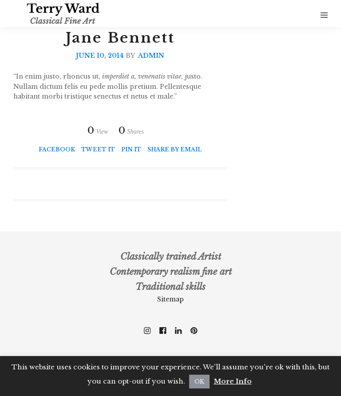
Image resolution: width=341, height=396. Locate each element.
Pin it (131, 149)
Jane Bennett (120, 38)
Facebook (57, 149)
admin (151, 55)
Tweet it (98, 149)
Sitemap (170, 299)
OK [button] (199, 381)
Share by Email (174, 149)
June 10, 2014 (100, 55)
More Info (233, 381)
